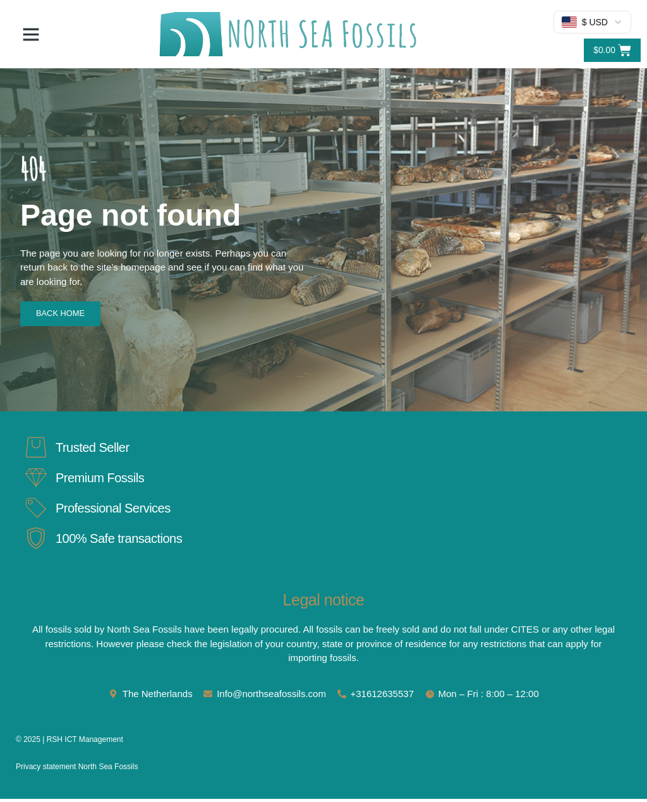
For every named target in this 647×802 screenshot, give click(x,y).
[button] (31, 34)
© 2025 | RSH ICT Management (69, 742)
